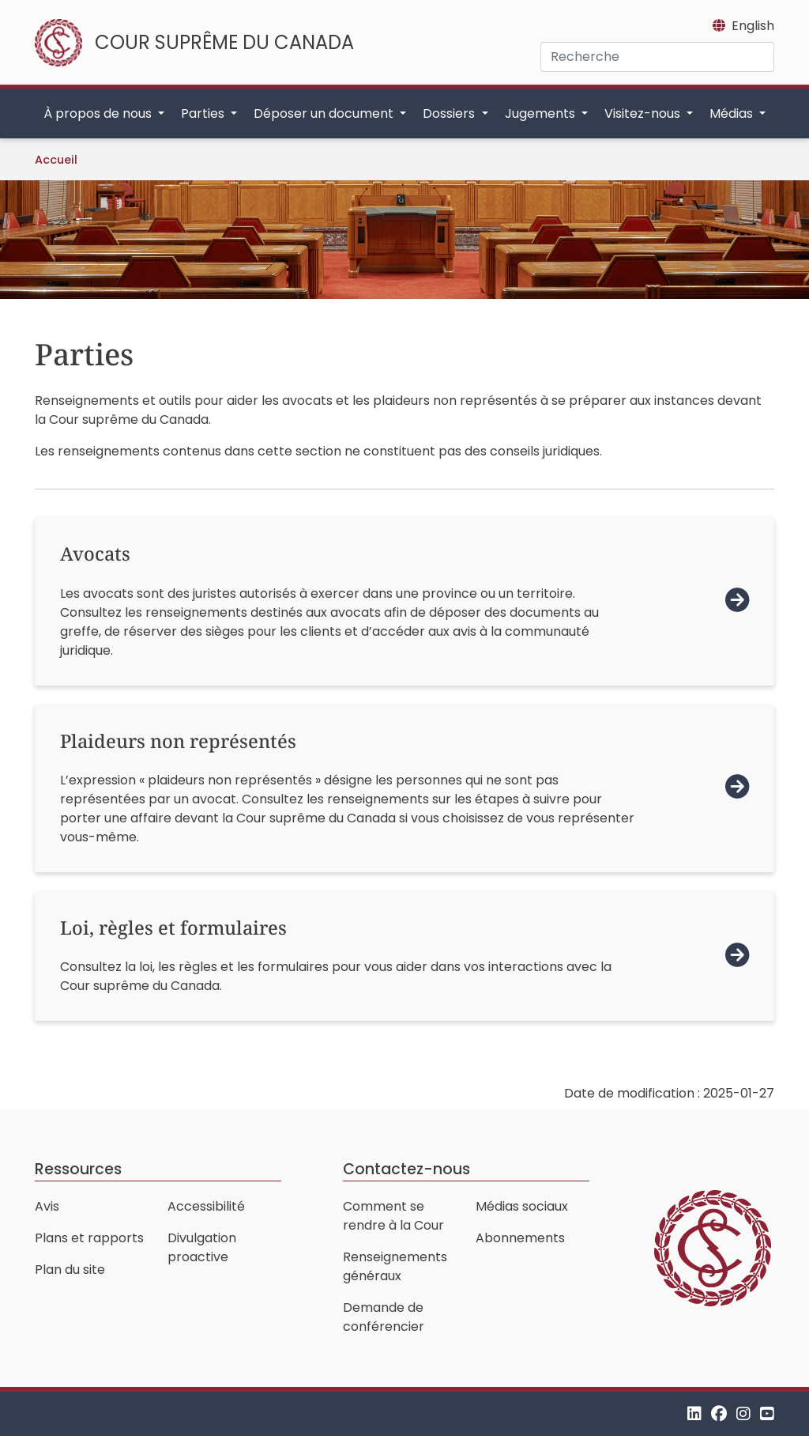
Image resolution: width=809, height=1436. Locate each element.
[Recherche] (657, 57)
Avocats (95, 553)
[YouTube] (767, 1413)
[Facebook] (719, 1413)
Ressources (78, 1169)
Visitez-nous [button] (643, 113)
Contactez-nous (406, 1169)
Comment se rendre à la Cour (393, 1215)
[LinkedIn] (694, 1413)
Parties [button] (204, 113)
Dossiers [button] (450, 113)
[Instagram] (743, 1413)
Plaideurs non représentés (178, 741)
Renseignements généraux (395, 1266)
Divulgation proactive (201, 1247)
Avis (47, 1206)
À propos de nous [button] (99, 113)
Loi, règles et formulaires (173, 927)
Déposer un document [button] (325, 113)
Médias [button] (732, 113)
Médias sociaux (522, 1206)
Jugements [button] (541, 113)
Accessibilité (206, 1206)
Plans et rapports (89, 1238)
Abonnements (520, 1238)
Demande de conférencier (383, 1317)
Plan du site (70, 1269)
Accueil (56, 160)
